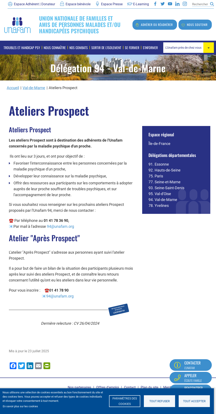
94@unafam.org (60, 226)
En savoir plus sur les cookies (20, 406)
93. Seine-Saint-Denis (166, 188)
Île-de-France (159, 143)
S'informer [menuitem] (150, 47)
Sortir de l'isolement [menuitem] (106, 47)
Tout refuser (159, 401)
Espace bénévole (78, 4)
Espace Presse (112, 4)
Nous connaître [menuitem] (55, 47)
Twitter (163, 4)
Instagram (185, 4)
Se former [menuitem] (132, 47)
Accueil (13, 88)
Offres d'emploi (107, 387)
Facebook (155, 4)
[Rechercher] (200, 4)
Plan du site (149, 387)
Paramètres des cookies (124, 401)
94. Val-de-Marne (162, 199)
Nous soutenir (197, 24)
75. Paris (155, 176)
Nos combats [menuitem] (78, 47)
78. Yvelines (158, 205)
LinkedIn (177, 4)
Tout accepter (194, 401)
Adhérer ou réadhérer (157, 24)
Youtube (170, 4)
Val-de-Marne (34, 88)
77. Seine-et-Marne (164, 182)
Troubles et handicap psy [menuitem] (22, 47)
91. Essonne (158, 164)
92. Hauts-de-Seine (164, 170)
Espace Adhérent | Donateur (34, 4)
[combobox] (188, 47)
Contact (130, 387)
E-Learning (141, 4)
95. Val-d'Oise (159, 194)
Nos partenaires (79, 387)
